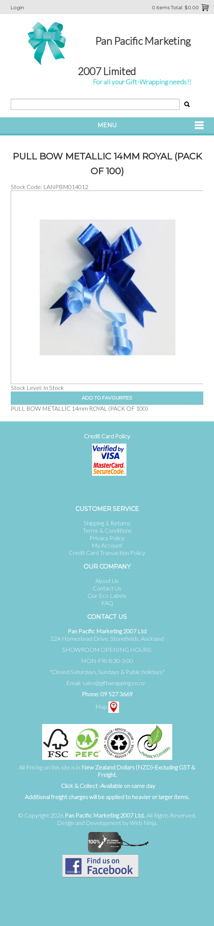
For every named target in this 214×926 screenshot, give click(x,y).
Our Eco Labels (107, 595)
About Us (107, 580)
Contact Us (107, 588)
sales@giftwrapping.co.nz (113, 682)
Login (17, 7)
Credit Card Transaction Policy (107, 552)
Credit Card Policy (107, 436)
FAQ (107, 602)
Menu (107, 125)
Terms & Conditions (107, 530)
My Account (107, 545)
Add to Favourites (107, 398)
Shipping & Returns (107, 522)
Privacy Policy (107, 537)
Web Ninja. (143, 822)
